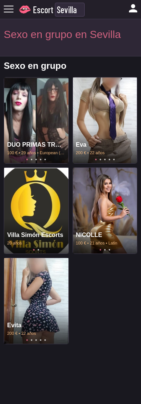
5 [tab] (45, 159)
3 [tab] (36, 159)
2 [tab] (31, 159)
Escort (43, 10)
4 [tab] (40, 159)
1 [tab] (27, 159)
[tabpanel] (36, 120)
